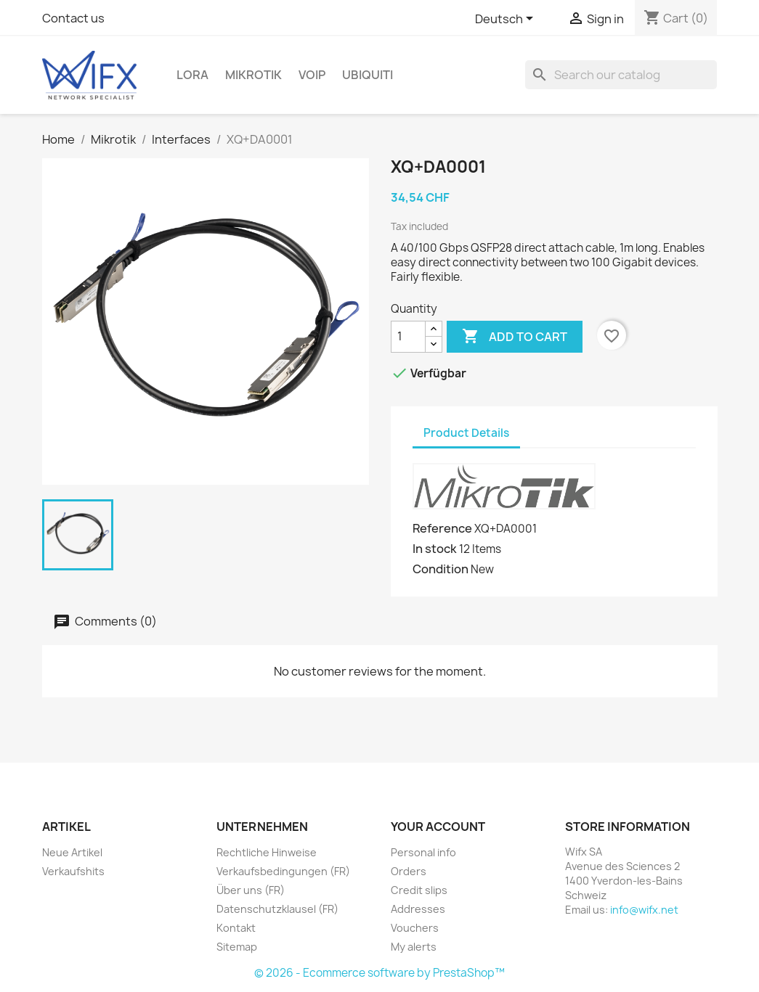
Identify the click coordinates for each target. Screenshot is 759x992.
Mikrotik (253, 75)
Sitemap (236, 947)
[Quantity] (408, 337)
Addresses (418, 909)
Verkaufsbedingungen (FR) (283, 871)
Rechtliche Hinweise (266, 852)
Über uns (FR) (250, 890)
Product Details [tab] (466, 432)
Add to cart (514, 336)
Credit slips (419, 890)
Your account (438, 827)
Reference (442, 528)
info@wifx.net (644, 910)
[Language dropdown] (506, 19)
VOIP (312, 75)
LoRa (192, 75)
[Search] (621, 74)
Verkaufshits (73, 871)
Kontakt (236, 928)
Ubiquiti (367, 75)
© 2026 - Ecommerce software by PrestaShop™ (379, 972)
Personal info (423, 852)
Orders (408, 871)
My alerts (414, 947)
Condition (440, 569)
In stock (435, 548)
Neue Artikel (72, 852)
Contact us (73, 18)
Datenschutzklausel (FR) (277, 909)
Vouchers (415, 928)
